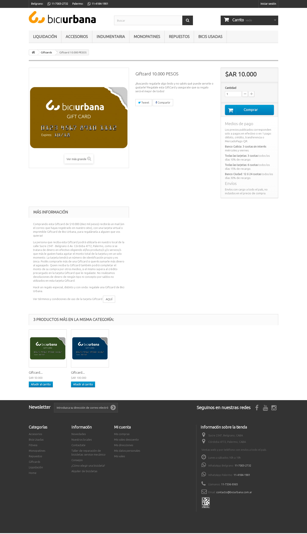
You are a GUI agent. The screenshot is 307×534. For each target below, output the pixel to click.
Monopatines (147, 36)
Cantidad (230, 87)
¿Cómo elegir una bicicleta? (88, 466)
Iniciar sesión (268, 3)
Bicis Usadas (210, 36)
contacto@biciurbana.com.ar (234, 492)
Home (32, 473)
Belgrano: (37, 3)
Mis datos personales (127, 451)
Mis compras (121, 434)
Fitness (33, 445)
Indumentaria (111, 36)
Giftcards (34, 462)
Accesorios (77, 36)
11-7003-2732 (243, 466)
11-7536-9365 (229, 484)
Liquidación (45, 36)
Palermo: (77, 3)
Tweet (143, 102)
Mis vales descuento (126, 440)
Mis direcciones (123, 445)
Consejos (77, 460)
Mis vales (119, 456)
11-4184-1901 (241, 475)
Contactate (78, 445)
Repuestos (179, 36)
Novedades (78, 434)
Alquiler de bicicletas (84, 471)
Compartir (162, 102)
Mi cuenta (122, 428)
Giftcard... (36, 373)
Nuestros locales (81, 440)
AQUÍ (109, 299)
